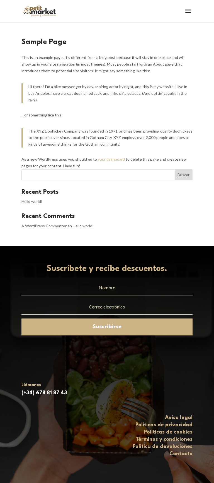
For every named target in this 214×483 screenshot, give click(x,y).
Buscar (183, 174)
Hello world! (31, 201)
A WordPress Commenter (44, 225)
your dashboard (111, 159)
